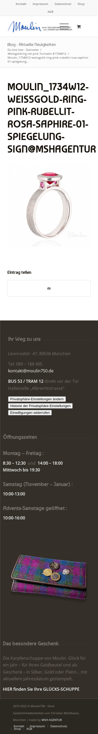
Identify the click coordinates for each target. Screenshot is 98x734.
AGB (50, 12)
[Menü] (61, 26)
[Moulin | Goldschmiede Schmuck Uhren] (40, 26)
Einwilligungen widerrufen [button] (30, 413)
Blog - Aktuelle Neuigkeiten (31, 44)
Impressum (40, 4)
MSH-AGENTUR (52, 720)
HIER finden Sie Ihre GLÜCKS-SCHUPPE (41, 689)
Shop (81, 4)
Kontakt (21, 4)
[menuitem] (21, 4)
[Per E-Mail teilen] (49, 288)
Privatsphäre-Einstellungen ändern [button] (37, 399)
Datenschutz (63, 4)
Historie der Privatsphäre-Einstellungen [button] (40, 406)
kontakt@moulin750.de (31, 371)
